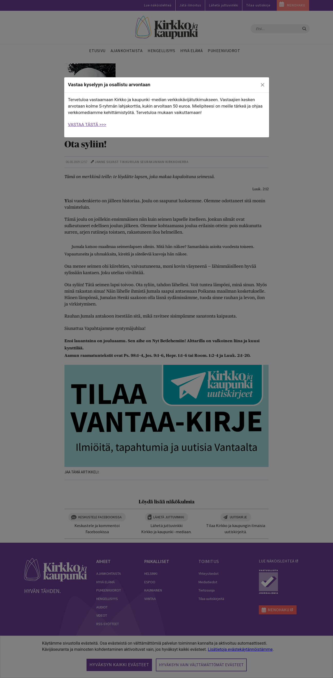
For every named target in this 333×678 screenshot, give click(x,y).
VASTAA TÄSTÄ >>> (87, 124)
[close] (262, 85)
